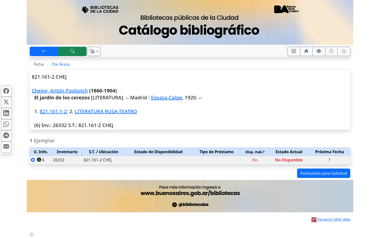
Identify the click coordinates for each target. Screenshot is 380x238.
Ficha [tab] (39, 64)
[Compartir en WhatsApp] (6, 124)
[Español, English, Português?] (94, 51)
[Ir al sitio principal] (190, 22)
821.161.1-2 (53, 111)
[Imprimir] (318, 51)
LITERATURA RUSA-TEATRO (106, 111)
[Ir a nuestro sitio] (306, 51)
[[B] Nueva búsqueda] (72, 51)
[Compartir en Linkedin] (6, 113)
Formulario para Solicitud (323, 173)
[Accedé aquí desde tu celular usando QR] (293, 51)
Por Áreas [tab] (61, 64)
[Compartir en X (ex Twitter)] (6, 102)
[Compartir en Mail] (6, 146)
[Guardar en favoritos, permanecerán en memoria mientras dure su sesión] (331, 51)
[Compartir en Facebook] (6, 91)
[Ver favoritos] (343, 51)
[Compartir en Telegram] (6, 135)
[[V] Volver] (44, 51)
